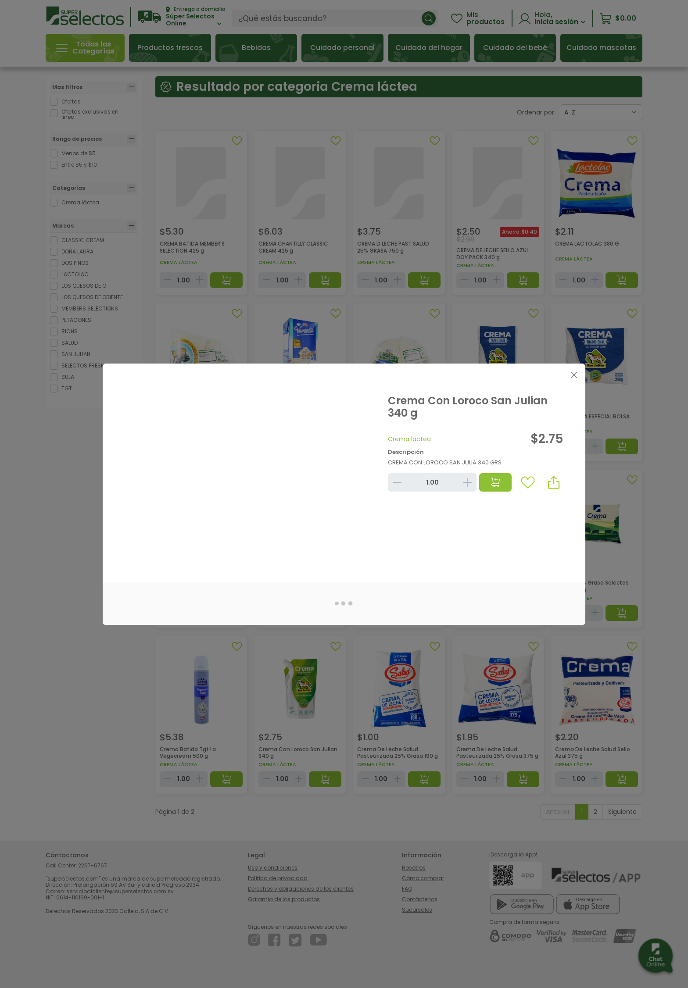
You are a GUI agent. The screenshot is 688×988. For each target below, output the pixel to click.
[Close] (573, 375)
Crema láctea (409, 439)
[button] (553, 482)
